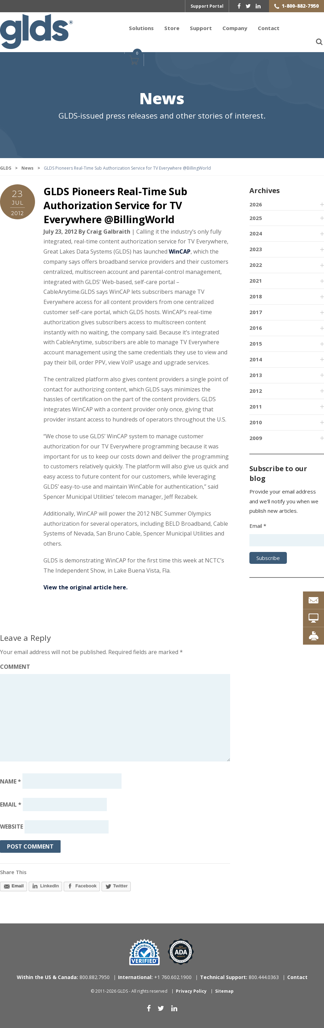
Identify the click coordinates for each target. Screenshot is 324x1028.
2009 (255, 437)
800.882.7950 (63, 977)
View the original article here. (85, 587)
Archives (264, 190)
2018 (255, 296)
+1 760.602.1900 (155, 977)
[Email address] (65, 804)
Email (10, 804)
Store (171, 27)
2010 (255, 422)
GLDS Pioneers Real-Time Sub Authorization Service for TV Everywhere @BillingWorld (115, 205)
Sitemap (224, 991)
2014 (255, 359)
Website (11, 827)
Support (201, 27)
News (161, 99)
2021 (255, 280)
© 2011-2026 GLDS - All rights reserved (129, 991)
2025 (255, 217)
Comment (15, 667)
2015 (255, 343)
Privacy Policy (191, 991)
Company (234, 27)
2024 (255, 233)
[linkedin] (258, 6)
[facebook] (239, 6)
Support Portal (207, 6)
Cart (133, 63)
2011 (255, 406)
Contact (269, 27)
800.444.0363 (239, 977)
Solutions (141, 27)
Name (10, 781)
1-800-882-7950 (300, 5)
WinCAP (180, 251)
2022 (255, 264)
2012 (255, 390)
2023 (255, 249)
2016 (255, 327)
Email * (257, 525)
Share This (13, 872)
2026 (255, 204)
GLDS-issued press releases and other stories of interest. (162, 116)
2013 (255, 374)
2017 (255, 312)
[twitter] (248, 6)
